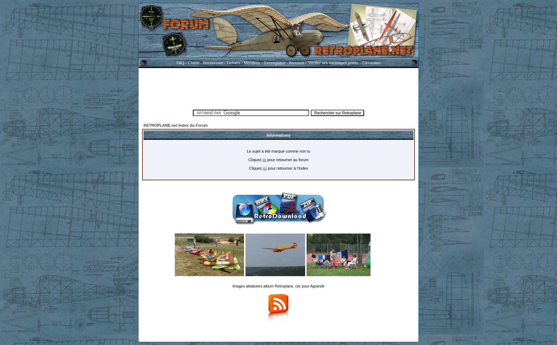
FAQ (180, 63)
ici (264, 160)
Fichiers (233, 63)
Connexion (371, 63)
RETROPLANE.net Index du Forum (176, 125)
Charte (194, 63)
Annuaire (296, 63)
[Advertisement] (278, 88)
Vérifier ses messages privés (333, 63)
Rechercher (213, 63)
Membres (252, 63)
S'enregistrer (275, 63)
